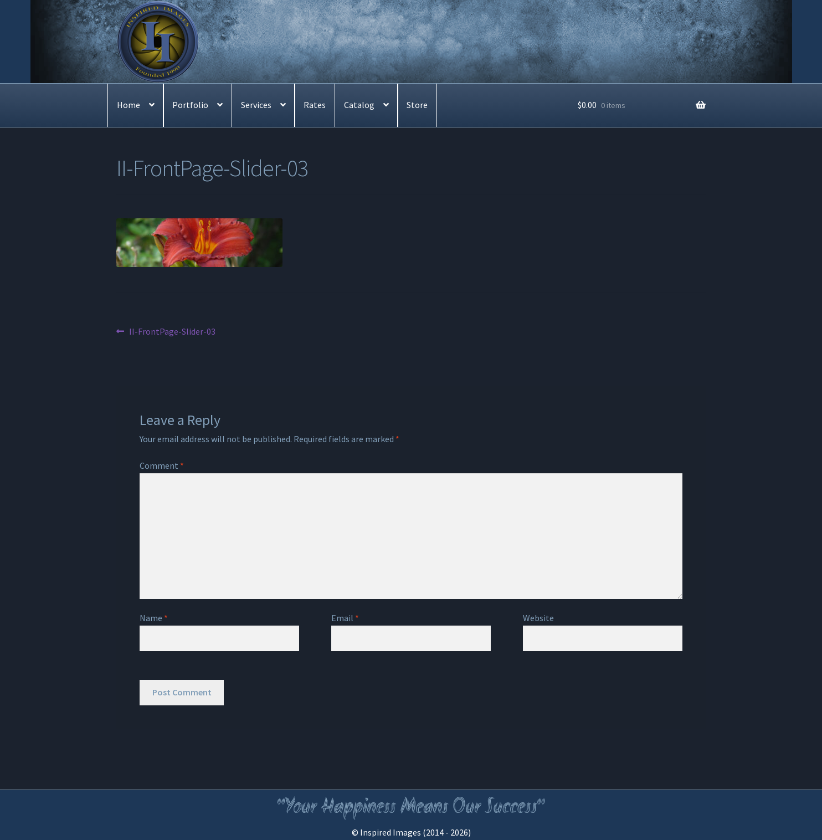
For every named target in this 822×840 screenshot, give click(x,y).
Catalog (359, 104)
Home (128, 104)
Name (154, 617)
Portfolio (190, 104)
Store (417, 104)
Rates (315, 104)
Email (345, 617)
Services (256, 104)
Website (538, 617)
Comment (162, 465)
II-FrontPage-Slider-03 (172, 332)
